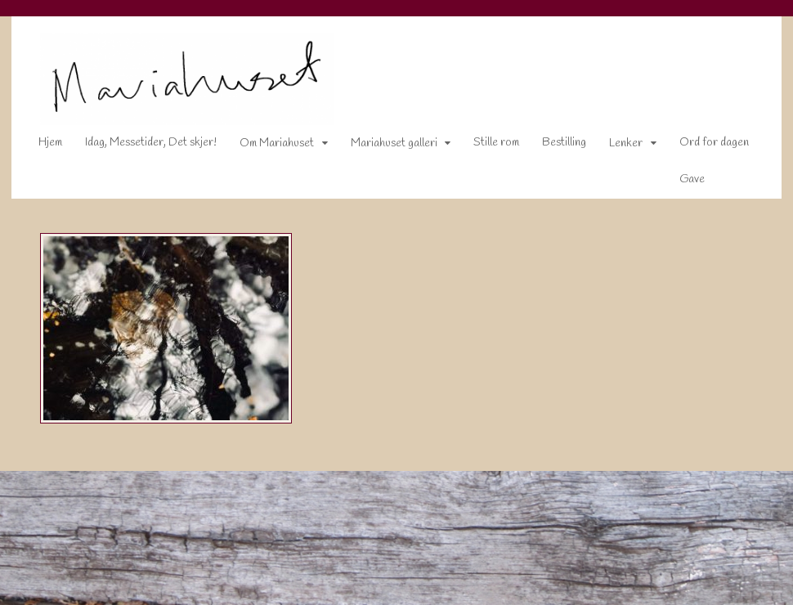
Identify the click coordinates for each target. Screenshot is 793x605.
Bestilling (553, 146)
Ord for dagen (703, 146)
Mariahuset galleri (383, 147)
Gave (681, 182)
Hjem (40, 146)
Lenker (615, 147)
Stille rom (486, 146)
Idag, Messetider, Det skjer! (140, 146)
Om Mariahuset (266, 147)
